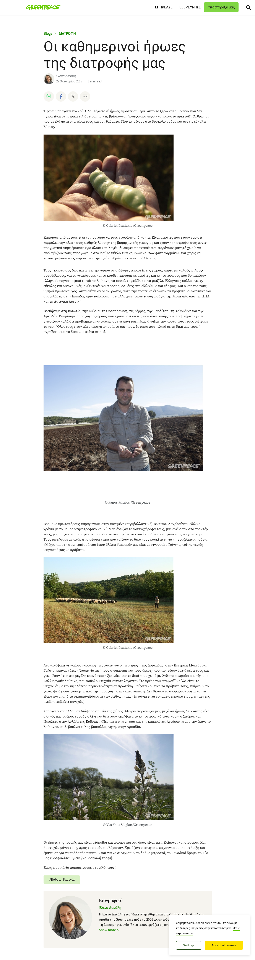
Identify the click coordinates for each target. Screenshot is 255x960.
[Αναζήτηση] (248, 7)
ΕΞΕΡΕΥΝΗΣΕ (190, 7)
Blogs (48, 33)
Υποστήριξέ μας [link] (221, 7)
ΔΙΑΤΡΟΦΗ (67, 33)
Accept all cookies (224, 945)
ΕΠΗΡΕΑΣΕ (163, 7)
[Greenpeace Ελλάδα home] (42, 7)
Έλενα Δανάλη (66, 76)
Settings (189, 945)
